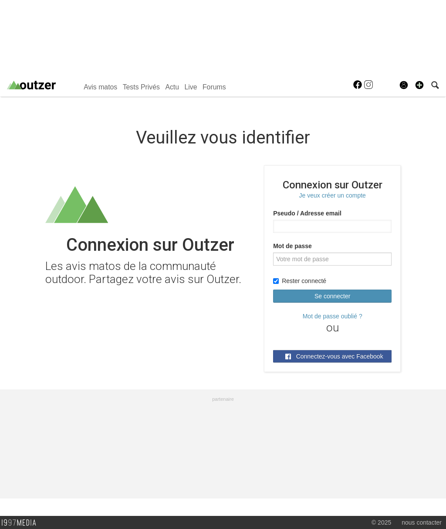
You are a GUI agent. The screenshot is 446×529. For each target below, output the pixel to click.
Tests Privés (141, 87)
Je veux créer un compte (332, 195)
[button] (419, 85)
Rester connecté (299, 280)
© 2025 (381, 522)
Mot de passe (292, 245)
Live (190, 87)
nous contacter (422, 522)
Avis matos (100, 87)
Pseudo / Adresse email (307, 213)
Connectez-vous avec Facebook (334, 356)
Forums (214, 87)
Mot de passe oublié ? (332, 316)
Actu (172, 87)
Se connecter (332, 296)
